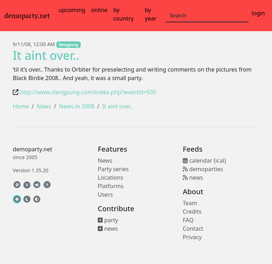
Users (105, 194)
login (258, 13)
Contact (193, 228)
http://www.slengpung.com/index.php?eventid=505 (88, 92)
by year (151, 14)
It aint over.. (46, 55)
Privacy (192, 237)
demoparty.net (27, 15)
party (108, 220)
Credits (192, 211)
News (43, 106)
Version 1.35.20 (30, 170)
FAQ (188, 220)
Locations (110, 177)
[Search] (207, 15)
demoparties (203, 169)
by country (123, 14)
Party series (113, 169)
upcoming (71, 10)
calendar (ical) (204, 160)
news (108, 228)
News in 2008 (77, 106)
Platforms (111, 186)
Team (190, 203)
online (99, 10)
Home (21, 106)
